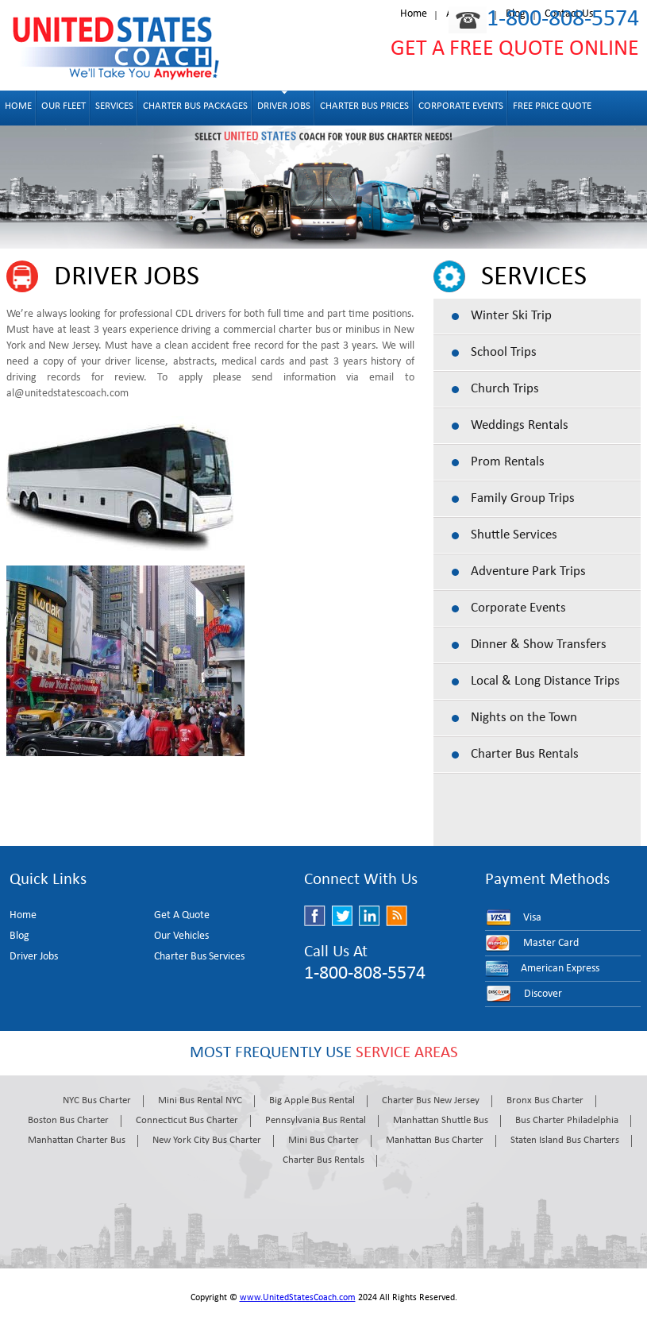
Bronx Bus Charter (544, 1100)
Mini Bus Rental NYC (200, 1100)
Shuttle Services (514, 535)
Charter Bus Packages (195, 106)
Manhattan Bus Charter (434, 1140)
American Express (560, 969)
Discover (543, 994)
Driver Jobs (283, 106)
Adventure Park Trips (528, 571)
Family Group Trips (523, 498)
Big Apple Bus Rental (312, 1100)
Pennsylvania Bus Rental (315, 1120)
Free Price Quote (552, 106)
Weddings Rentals (519, 425)
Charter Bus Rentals (525, 754)
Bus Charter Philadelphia (566, 1120)
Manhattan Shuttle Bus (440, 1120)
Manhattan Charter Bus (76, 1140)
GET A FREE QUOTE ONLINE (515, 49)
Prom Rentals (508, 462)
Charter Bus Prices (364, 106)
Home (413, 14)
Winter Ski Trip (511, 315)
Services (114, 106)
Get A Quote (182, 915)
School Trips (504, 352)
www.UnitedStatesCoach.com (298, 1298)
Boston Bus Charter (68, 1120)
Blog (19, 936)
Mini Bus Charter (323, 1140)
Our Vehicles (181, 936)
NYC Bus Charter (97, 1100)
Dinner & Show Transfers (539, 644)
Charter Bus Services (199, 957)
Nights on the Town (524, 717)
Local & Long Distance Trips (545, 681)
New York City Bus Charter (206, 1140)
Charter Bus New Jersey (430, 1100)
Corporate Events (460, 106)
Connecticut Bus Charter (187, 1120)
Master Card (551, 943)
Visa (532, 918)
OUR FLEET (63, 106)
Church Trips (505, 389)
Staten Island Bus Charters (564, 1140)
